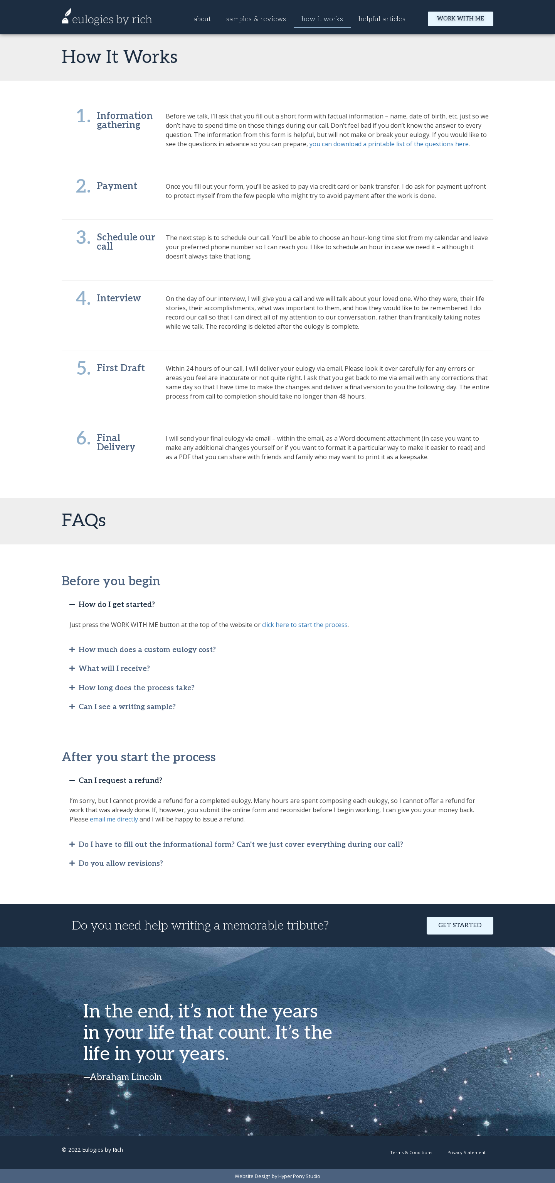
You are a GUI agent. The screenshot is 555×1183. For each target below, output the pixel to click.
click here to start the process (305, 624)
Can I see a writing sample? (127, 707)
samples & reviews (256, 19)
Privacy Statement (466, 1152)
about (202, 19)
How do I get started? (117, 604)
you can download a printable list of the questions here (389, 144)
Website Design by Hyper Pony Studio (278, 1176)
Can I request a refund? (120, 780)
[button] (277, 604)
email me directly (114, 819)
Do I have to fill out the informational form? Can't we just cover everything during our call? (241, 844)
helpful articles (381, 19)
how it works (322, 19)
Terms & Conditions (411, 1152)
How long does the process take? (137, 688)
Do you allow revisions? (121, 863)
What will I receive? (114, 668)
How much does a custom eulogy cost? (147, 650)
